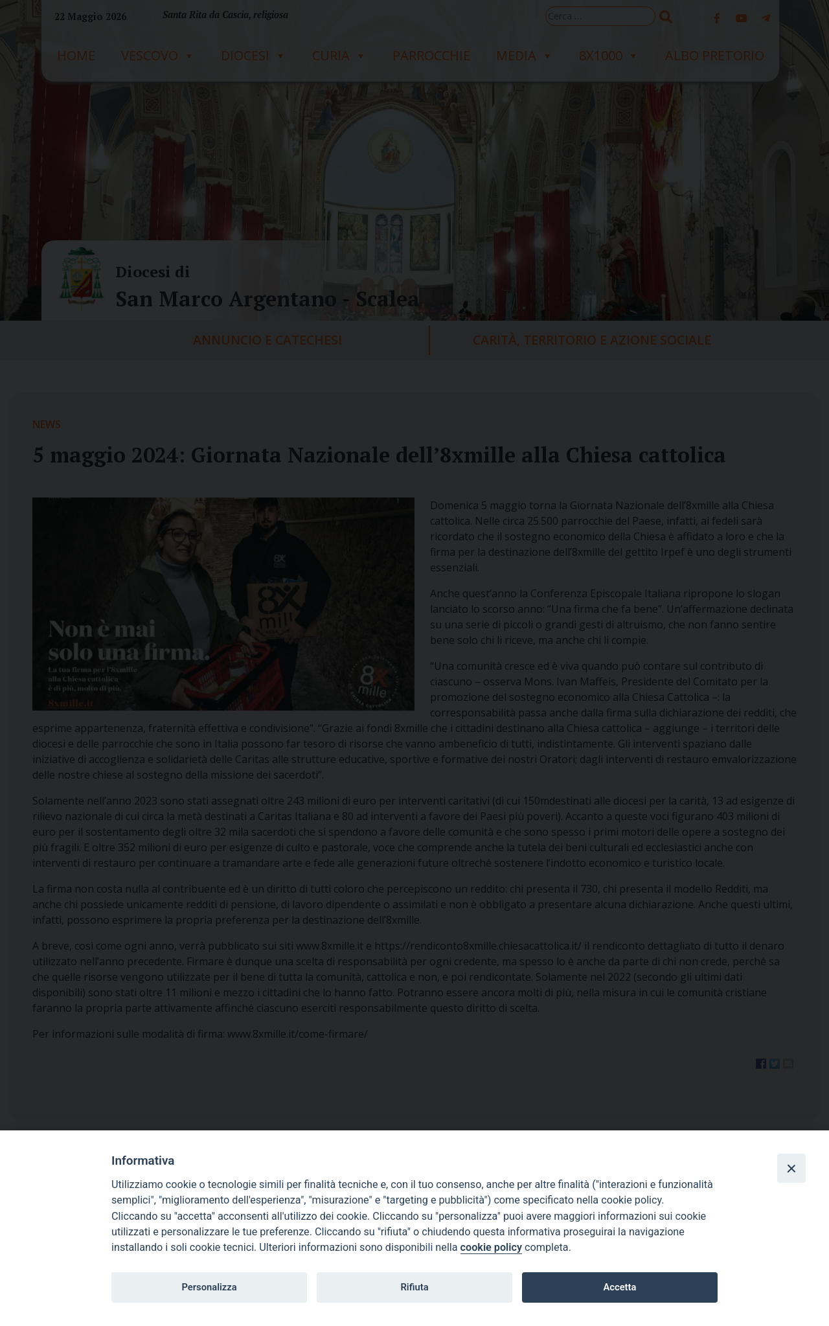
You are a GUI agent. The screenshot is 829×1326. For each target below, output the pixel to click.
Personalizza (208, 1287)
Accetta (619, 1287)
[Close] (791, 1168)
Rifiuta (414, 1287)
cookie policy (491, 1247)
